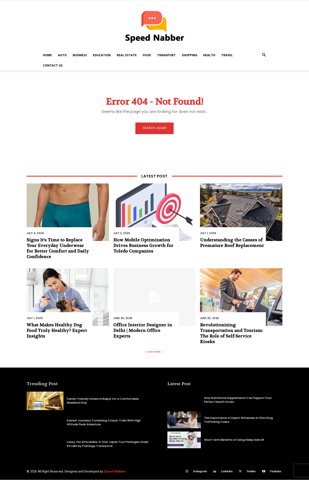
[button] (264, 55)
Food (147, 55)
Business (80, 55)
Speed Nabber (115, 472)
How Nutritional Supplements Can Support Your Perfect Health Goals (238, 400)
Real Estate (127, 55)
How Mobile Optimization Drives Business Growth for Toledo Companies (143, 246)
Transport (166, 55)
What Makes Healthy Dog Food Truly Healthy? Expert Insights (57, 331)
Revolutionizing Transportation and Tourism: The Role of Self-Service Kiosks (231, 334)
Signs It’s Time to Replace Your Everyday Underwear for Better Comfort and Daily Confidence (58, 249)
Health (209, 55)
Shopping (189, 55)
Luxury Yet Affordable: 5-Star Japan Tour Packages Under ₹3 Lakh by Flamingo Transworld (107, 444)
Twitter (251, 471)
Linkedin (227, 471)
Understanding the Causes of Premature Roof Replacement (232, 243)
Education (102, 55)
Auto (62, 55)
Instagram (200, 471)
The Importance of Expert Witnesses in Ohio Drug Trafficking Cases (238, 420)
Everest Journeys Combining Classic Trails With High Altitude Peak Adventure (104, 423)
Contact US (53, 65)
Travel (227, 55)
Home (47, 55)
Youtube (275, 471)
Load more (154, 352)
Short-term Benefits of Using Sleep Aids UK (234, 440)
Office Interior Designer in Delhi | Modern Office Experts (142, 331)
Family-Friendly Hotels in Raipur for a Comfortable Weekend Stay (103, 401)
